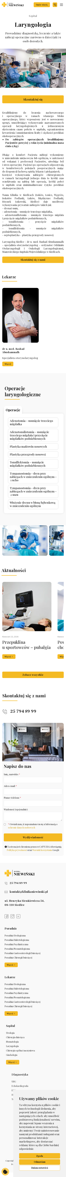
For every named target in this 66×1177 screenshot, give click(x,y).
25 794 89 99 (19, 718)
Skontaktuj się (33, 99)
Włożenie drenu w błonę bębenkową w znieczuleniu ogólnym (33, 468)
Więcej (49, 656)
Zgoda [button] (39, 1155)
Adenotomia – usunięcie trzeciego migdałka (32, 440)
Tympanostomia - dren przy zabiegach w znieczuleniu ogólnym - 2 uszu (33, 463)
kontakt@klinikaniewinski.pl (26, 892)
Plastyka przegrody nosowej (31, 451)
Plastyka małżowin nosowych (31, 448)
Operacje (26, 435)
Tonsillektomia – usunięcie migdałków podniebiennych (31, 454)
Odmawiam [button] (39, 1161)
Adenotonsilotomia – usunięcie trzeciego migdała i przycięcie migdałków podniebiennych (32, 444)
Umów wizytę (42, 4)
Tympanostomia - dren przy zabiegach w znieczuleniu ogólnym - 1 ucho (33, 458)
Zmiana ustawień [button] (39, 1167)
